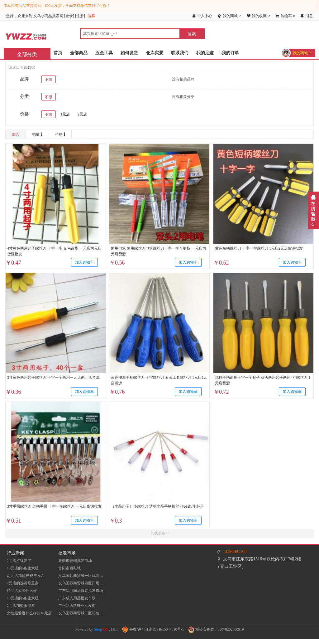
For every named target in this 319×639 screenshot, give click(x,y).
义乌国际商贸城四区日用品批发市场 (88, 583)
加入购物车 (84, 263)
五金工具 (104, 53)
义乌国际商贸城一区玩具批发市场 (86, 575)
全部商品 (79, 53)
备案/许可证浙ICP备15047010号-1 (153, 629)
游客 (91, 16)
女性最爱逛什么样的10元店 (29, 613)
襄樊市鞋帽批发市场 (75, 561)
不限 (48, 79)
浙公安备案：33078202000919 (216, 629)
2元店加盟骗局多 (21, 605)
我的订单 (230, 53)
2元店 (82, 114)
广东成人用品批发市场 (77, 598)
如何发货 (129, 53)
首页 (58, 53)
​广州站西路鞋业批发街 (77, 605)
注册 (80, 16)
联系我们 (179, 53)
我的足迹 (205, 53)
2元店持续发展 (19, 561)
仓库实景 (154, 53)
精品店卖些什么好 (22, 590)
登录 (69, 16)
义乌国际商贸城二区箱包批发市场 (86, 613)
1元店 (65, 114)
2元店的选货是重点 (23, 583)
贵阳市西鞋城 (69, 568)
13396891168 (234, 551)
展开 (313, 210)
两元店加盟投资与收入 (25, 575)
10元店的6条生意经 (23, 568)
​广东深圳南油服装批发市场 (80, 590)
